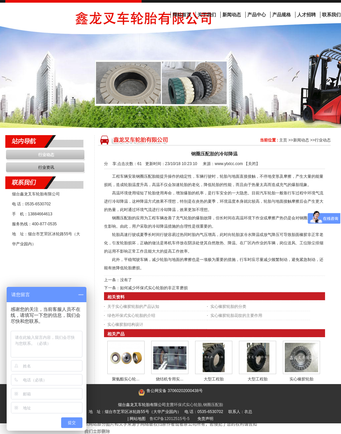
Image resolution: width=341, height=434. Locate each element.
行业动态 (323, 140)
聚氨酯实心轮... (125, 379)
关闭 (252, 163)
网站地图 (138, 418)
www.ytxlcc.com (229, 163)
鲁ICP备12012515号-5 (169, 418)
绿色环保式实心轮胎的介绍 (131, 315)
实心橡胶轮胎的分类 (228, 306)
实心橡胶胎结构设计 (125, 324)
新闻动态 (301, 140)
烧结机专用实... (169, 379)
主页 (283, 140)
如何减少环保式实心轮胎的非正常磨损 (154, 288)
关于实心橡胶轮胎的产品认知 (133, 306)
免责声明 (205, 418)
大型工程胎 (214, 379)
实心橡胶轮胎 (301, 379)
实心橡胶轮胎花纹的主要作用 (236, 315)
